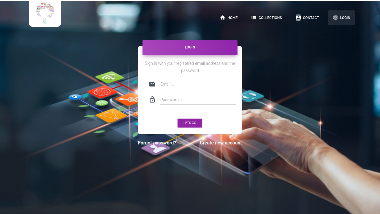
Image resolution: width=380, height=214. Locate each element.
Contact (307, 18)
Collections (266, 18)
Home (229, 18)
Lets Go (189, 123)
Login (341, 18)
